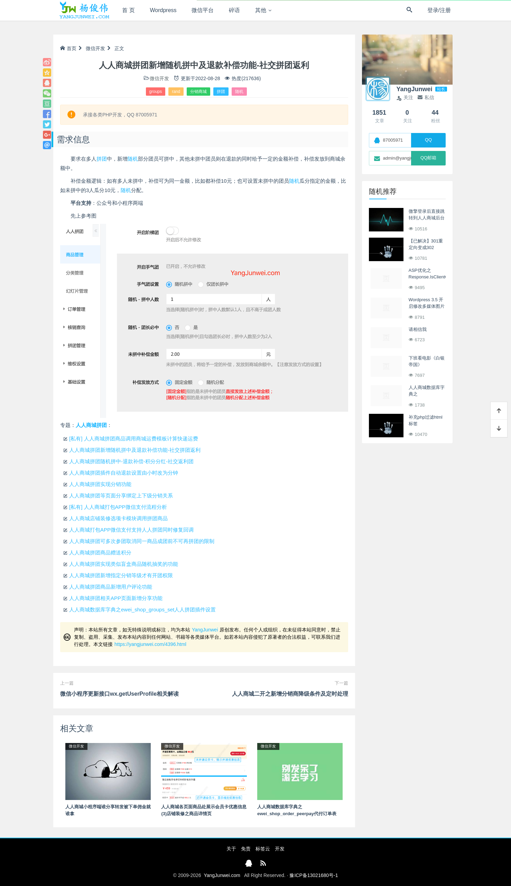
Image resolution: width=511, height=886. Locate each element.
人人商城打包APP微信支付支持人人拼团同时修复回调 (131, 530)
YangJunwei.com (222, 875)
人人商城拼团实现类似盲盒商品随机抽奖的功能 (123, 564)
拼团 (221, 91)
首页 (68, 48)
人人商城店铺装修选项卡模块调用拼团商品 (118, 518)
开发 (280, 848)
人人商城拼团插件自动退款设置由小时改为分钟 (123, 473)
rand (176, 91)
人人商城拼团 (91, 425)
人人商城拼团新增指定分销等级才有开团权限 (121, 575)
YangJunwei (205, 629)
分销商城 (198, 91)
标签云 (262, 848)
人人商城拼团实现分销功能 (100, 484)
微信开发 (95, 48)
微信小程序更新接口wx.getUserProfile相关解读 (119, 694)
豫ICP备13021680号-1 (313, 875)
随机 (239, 91)
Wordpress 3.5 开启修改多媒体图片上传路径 (427, 306)
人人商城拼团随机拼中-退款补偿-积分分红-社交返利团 (131, 461)
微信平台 (203, 10)
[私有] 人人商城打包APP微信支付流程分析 (118, 507)
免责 (246, 848)
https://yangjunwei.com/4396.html (150, 644)
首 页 (128, 10)
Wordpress (163, 10)
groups (155, 91)
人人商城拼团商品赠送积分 (100, 552)
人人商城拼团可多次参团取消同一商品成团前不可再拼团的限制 (141, 541)
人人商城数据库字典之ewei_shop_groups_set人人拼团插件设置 (142, 609)
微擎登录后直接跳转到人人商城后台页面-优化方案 (427, 218)
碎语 (234, 10)
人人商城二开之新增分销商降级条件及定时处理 (290, 694)
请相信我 (418, 329)
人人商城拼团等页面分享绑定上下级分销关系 (121, 495)
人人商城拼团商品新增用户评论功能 (110, 587)
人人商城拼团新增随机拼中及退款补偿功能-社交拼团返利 (135, 450)
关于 (231, 848)
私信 (426, 97)
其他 (260, 10)
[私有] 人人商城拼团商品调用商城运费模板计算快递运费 (133, 438)
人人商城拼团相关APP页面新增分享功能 (115, 598)
